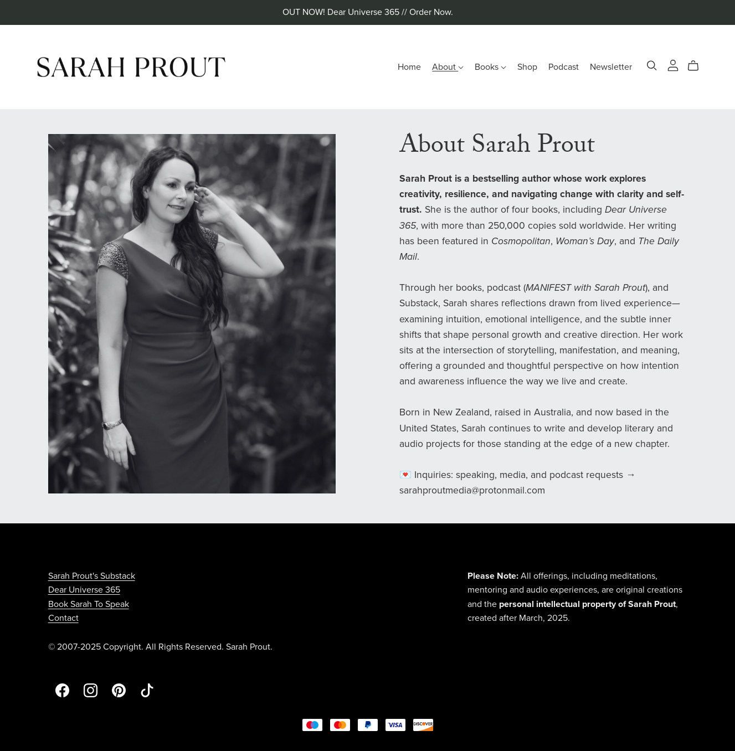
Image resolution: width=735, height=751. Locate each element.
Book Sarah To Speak (88, 604)
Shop (527, 66)
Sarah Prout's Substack (91, 576)
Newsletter (611, 66)
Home (409, 66)
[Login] (673, 64)
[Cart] (697, 65)
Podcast (563, 66)
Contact (63, 618)
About (448, 66)
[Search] (652, 65)
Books (490, 66)
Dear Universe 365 (84, 589)
